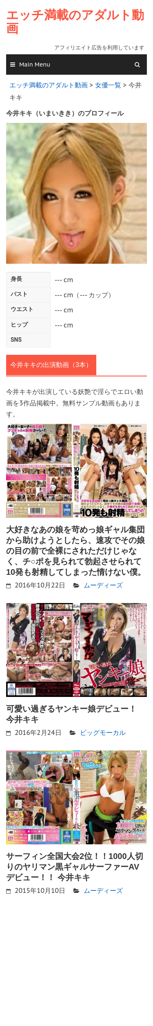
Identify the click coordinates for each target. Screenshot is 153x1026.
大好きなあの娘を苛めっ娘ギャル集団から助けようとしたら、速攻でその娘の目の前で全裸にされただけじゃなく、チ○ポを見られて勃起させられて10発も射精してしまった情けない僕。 (76, 550)
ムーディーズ (103, 585)
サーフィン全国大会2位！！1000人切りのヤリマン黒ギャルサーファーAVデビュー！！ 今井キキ (74, 867)
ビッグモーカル (103, 732)
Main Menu (34, 64)
